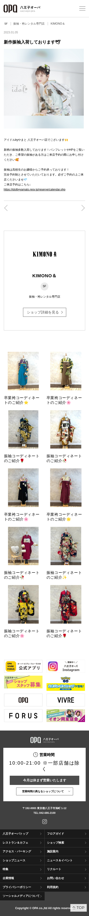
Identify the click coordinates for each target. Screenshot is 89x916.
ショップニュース (14, 860)
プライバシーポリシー (17, 887)
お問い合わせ (55, 878)
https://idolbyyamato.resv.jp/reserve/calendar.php (35, 189)
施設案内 (52, 851)
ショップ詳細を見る (43, 312)
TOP (80, 907)
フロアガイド (55, 833)
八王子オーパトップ (15, 833)
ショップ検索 (55, 842)
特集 (5, 869)
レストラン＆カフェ (15, 842)
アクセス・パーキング (17, 851)
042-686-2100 (47, 812)
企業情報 (8, 878)
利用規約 (52, 887)
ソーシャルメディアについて (21, 896)
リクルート (54, 869)
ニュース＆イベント (60, 860)
